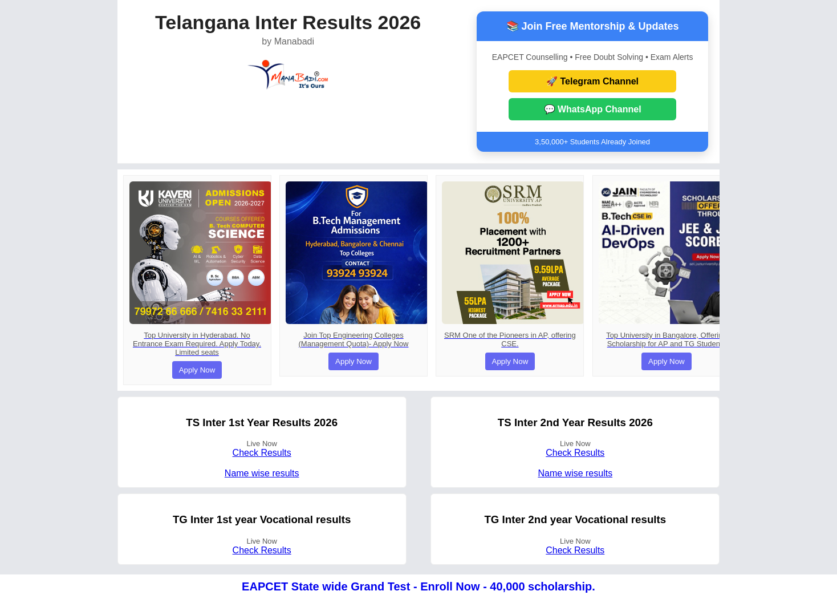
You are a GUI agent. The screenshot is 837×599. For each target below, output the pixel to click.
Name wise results (262, 473)
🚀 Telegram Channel (592, 81)
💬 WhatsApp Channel (592, 109)
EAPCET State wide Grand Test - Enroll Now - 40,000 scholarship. (418, 586)
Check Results (262, 453)
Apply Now (197, 370)
